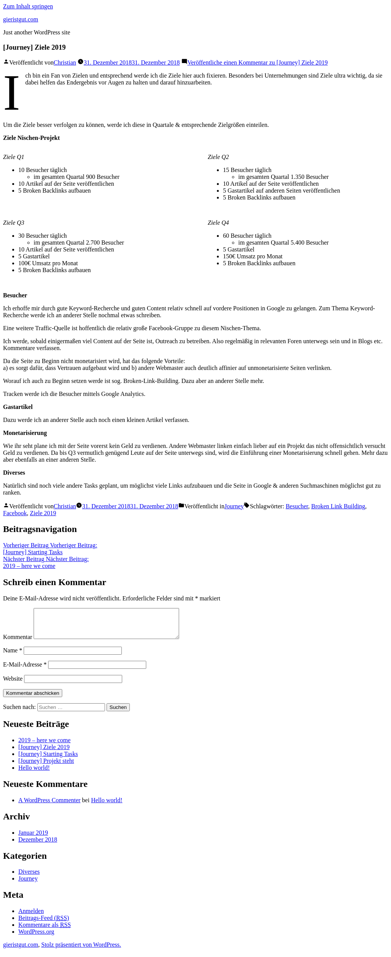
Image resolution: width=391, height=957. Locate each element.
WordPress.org (36, 937)
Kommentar (17, 642)
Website (13, 684)
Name (12, 656)
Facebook (15, 513)
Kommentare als (44, 930)
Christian (65, 62)
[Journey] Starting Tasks (48, 759)
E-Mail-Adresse (25, 670)
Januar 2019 (33, 838)
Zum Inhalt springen (28, 6)
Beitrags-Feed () (43, 923)
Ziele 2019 (43, 513)
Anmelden (31, 916)
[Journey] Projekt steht (46, 766)
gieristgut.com (20, 19)
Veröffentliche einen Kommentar (257, 62)
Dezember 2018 (37, 845)
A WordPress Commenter (49, 806)
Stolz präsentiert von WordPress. (81, 950)
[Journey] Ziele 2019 (43, 752)
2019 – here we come (44, 746)
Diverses (29, 877)
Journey (234, 506)
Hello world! (34, 773)
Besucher (297, 506)
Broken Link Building (338, 506)
